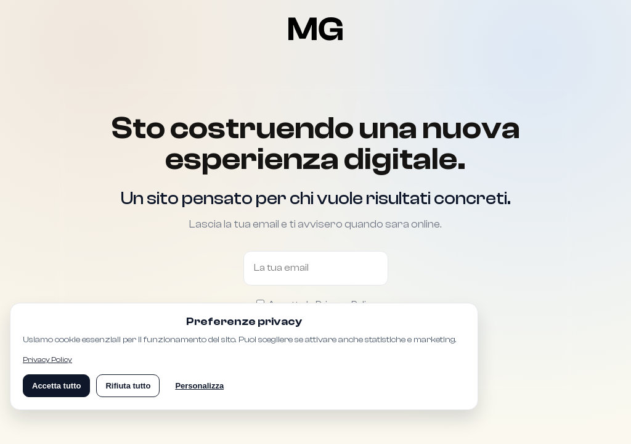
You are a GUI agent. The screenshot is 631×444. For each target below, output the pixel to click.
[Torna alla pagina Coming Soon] (315, 29)
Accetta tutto (56, 385)
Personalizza (199, 385)
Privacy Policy (47, 359)
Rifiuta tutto (127, 385)
